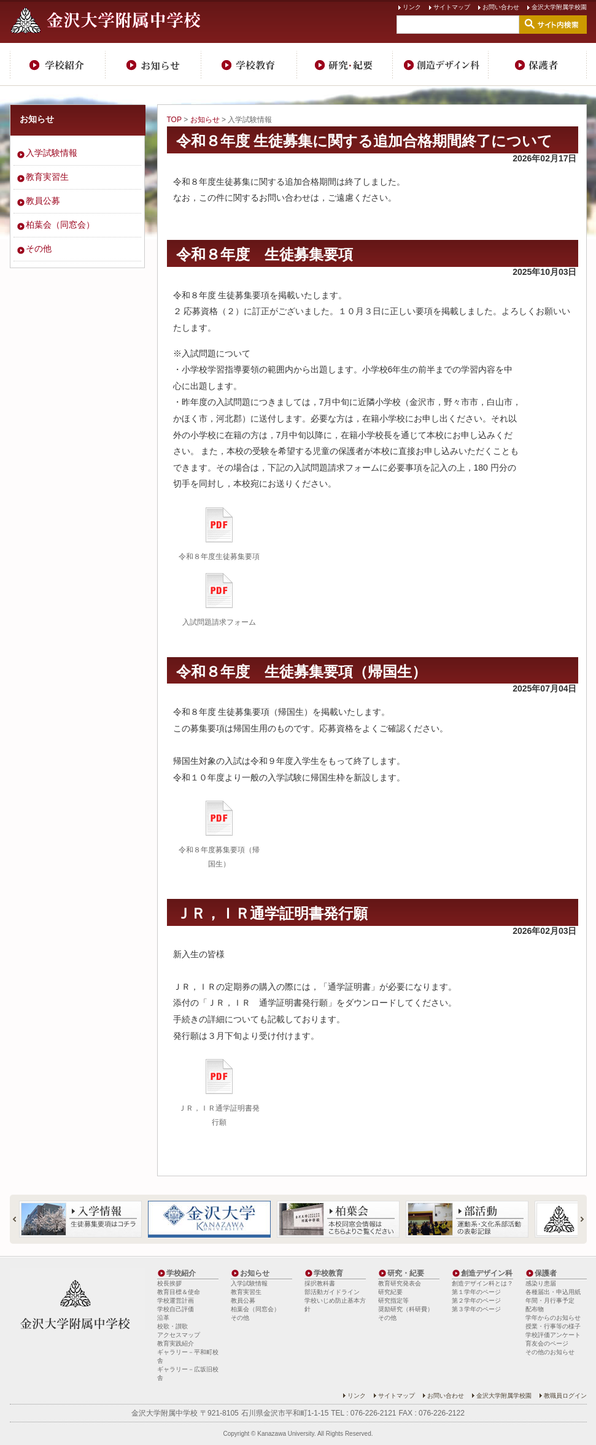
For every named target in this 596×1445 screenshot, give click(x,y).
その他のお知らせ (550, 1352)
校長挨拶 (169, 1283)
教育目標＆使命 (178, 1292)
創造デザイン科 (441, 64)
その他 (39, 248)
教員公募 (43, 201)
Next (577, 1219)
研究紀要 (390, 1292)
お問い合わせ (500, 7)
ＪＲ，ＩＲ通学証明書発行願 (272, 913)
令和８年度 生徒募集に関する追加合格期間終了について (364, 141)
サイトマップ (451, 7)
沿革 (163, 1317)
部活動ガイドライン (332, 1292)
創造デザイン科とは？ (482, 1283)
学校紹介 (58, 64)
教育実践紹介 (175, 1343)
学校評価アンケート (553, 1334)
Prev (19, 1219)
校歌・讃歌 (172, 1326)
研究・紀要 (345, 64)
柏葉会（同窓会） (60, 224)
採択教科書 (319, 1283)
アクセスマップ (178, 1334)
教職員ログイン (565, 1395)
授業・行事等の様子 (553, 1326)
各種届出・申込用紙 (553, 1292)
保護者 (538, 64)
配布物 (534, 1309)
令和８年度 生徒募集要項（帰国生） (301, 671)
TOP (174, 119)
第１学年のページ (476, 1292)
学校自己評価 (175, 1309)
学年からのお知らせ (553, 1317)
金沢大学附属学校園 (559, 7)
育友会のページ (546, 1343)
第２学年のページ (476, 1300)
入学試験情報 (51, 153)
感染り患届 (540, 1283)
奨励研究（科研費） (405, 1309)
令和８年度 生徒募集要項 (264, 254)
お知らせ (153, 64)
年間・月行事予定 (550, 1300)
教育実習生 (47, 177)
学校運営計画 (175, 1300)
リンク (412, 7)
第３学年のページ (476, 1309)
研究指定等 (393, 1300)
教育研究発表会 (399, 1283)
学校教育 (249, 64)
